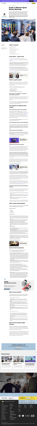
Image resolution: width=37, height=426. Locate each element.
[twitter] (4, 45)
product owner (16, 112)
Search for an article (3, 48)
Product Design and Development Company (4, 17)
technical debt (26, 194)
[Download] (7, 289)
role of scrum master (12, 146)
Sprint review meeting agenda (13, 50)
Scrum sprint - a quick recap (13, 46)
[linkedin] (3, 45)
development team (26, 113)
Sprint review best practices (13, 51)
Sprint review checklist (12, 52)
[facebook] (2, 45)
